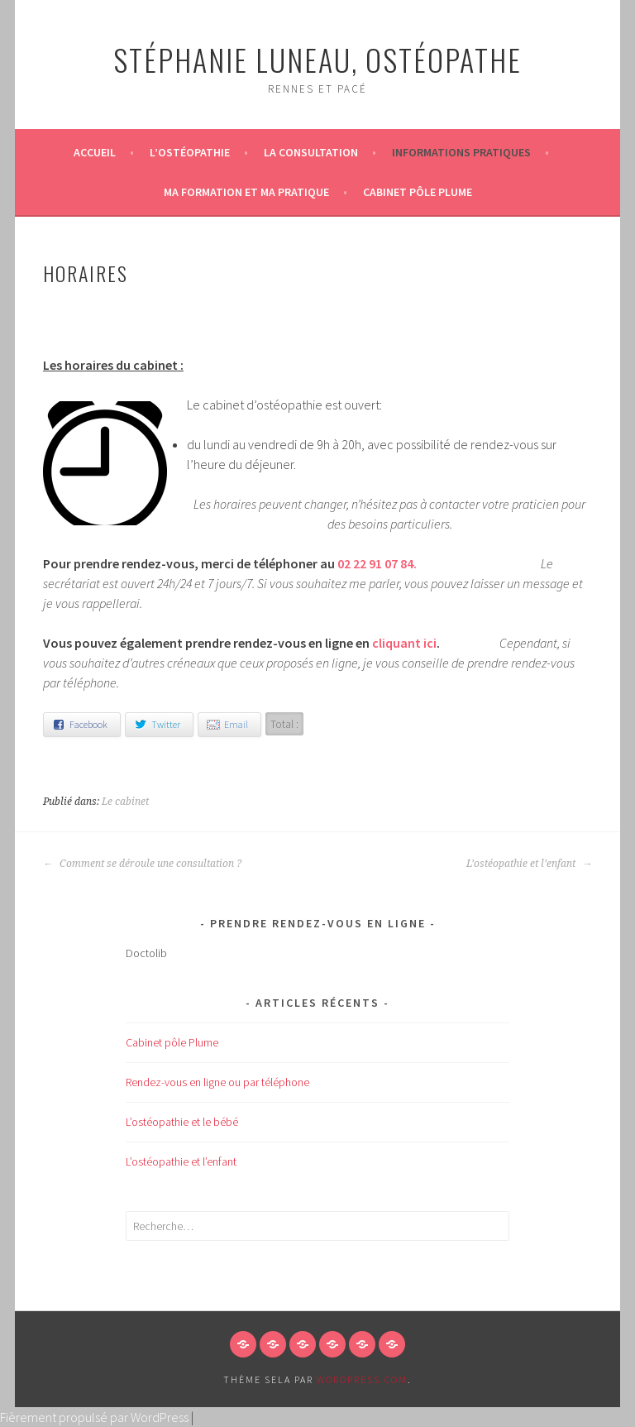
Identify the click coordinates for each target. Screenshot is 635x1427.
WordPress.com (362, 1379)
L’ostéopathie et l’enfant (529, 863)
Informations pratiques (461, 152)
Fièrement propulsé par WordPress (94, 1417)
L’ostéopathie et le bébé (182, 1121)
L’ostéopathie (190, 152)
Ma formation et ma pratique (246, 191)
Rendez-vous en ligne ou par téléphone (217, 1082)
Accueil (95, 152)
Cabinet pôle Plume (417, 191)
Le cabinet (125, 801)
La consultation (311, 152)
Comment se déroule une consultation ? (142, 863)
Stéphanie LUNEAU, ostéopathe (317, 59)
